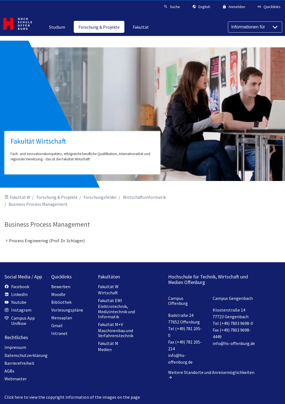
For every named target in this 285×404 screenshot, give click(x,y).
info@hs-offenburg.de (234, 343)
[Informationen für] (255, 27)
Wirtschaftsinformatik (144, 197)
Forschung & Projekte (57, 197)
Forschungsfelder (100, 197)
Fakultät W (20, 197)
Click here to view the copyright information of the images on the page (72, 397)
